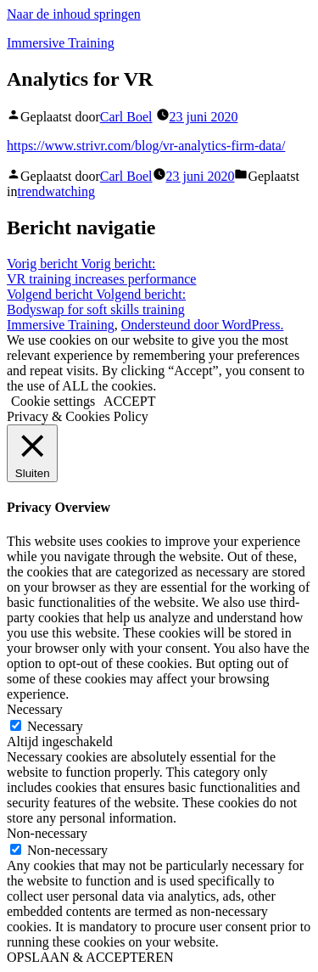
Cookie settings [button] (53, 401)
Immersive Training (60, 43)
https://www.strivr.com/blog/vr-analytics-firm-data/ (146, 145)
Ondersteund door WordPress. (202, 324)
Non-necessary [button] (47, 833)
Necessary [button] (35, 709)
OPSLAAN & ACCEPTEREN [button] (90, 957)
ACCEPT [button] (129, 401)
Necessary (55, 726)
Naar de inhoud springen (74, 14)
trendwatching (56, 191)
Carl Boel (126, 117)
